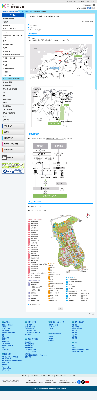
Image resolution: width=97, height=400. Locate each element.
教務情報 (74, 333)
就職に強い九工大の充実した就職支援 (12, 368)
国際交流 (50, 344)
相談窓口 (74, 344)
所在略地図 (33, 33)
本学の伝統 (6, 33)
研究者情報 (28, 350)
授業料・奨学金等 (77, 336)
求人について (5, 374)
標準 (88, 8)
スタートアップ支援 (30, 357)
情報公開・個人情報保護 (10, 97)
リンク (5, 124)
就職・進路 (54, 16)
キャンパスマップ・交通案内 (75, 1)
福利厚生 (74, 340)
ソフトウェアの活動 (30, 359)
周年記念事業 (7, 107)
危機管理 (74, 346)
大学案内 (7, 16)
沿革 (4, 49)
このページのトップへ (89, 322)
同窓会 (5, 110)
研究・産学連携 (66, 16)
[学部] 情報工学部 (30, 334)
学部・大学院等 (19, 16)
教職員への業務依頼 (9, 121)
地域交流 (50, 348)
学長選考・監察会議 (9, 66)
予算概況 (6, 80)
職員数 (5, 69)
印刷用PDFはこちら (35, 214)
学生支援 (74, 338)
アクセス (24, 383)
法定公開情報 (7, 93)
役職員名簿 (6, 59)
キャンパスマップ (35, 38)
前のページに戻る (35, 312)
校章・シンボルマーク (9, 36)
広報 (4, 100)
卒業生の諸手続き (6, 376)
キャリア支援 (5, 370)
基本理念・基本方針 (9, 26)
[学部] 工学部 (28, 333)
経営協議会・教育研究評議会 (11, 62)
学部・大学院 (32, 330)
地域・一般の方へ (86, 12)
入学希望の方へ (11, 12)
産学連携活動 (28, 353)
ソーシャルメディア (61, 383)
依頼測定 (27, 361)
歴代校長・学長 (8, 52)
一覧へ (60, 316)
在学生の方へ (30, 12)
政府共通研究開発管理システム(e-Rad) (36, 363)
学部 (73, 353)
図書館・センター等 (57, 330)
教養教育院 (28, 342)
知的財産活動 (28, 355)
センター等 (51, 334)
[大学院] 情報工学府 (30, 338)
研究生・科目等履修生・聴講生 (80, 357)
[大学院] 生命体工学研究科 (32, 340)
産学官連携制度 (29, 352)
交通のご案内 (34, 35)
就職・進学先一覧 (6, 366)
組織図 (5, 56)
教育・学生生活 (42, 16)
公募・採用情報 (7, 117)
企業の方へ (67, 12)
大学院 (74, 355)
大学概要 (5, 30)
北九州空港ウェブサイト (53, 146)
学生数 (5, 73)
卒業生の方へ (48, 12)
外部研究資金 (7, 83)
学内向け (72, 383)
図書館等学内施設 (53, 333)
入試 (89, 16)
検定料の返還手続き (77, 359)
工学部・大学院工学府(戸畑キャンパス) (45, 24)
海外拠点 (50, 346)
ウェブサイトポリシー (46, 383)
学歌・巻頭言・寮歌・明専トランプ (12, 44)
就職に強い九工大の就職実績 (10, 365)
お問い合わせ (90, 1)
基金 (4, 103)
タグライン (6, 40)
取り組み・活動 (7, 90)
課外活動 (74, 342)
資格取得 (4, 372)
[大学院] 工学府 (29, 336)
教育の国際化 (75, 334)
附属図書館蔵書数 (8, 76)
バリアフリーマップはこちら (37, 218)
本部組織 (50, 336)
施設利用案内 (7, 114)
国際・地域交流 (77, 16)
